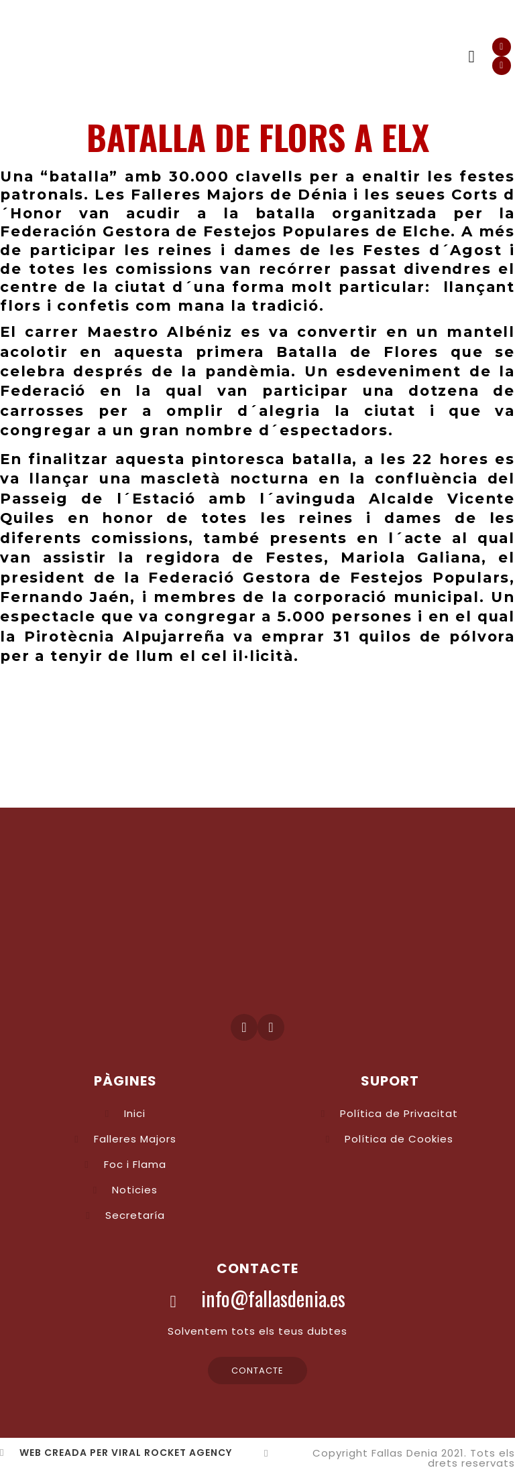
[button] (471, 57)
